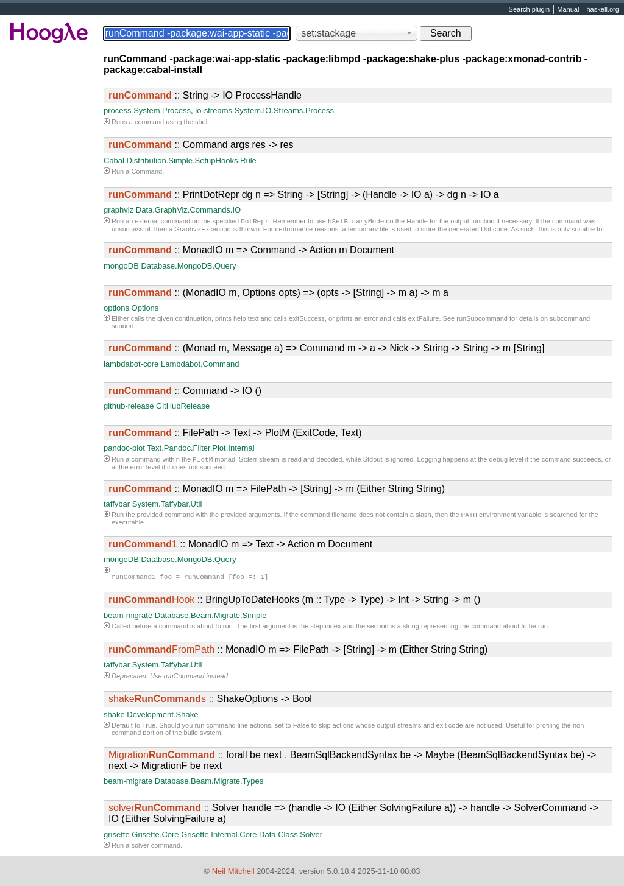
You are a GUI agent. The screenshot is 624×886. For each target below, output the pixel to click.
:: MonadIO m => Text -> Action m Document (240, 544)
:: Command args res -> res (201, 144)
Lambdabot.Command (200, 363)
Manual (568, 9)
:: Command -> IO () (184, 390)
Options (145, 307)
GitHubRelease (183, 405)
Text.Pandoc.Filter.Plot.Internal (200, 447)
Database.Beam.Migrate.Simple (211, 615)
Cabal (114, 160)
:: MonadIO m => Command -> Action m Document (251, 250)
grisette (117, 834)
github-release (129, 405)
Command (146, 171)
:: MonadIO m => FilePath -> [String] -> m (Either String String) (276, 488)
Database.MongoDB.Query (188, 265)
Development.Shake (162, 714)
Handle (417, 222)
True (148, 725)
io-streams (213, 110)
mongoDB (121, 265)
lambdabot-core (131, 363)
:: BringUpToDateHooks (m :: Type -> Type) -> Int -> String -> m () (294, 599)
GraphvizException (202, 230)
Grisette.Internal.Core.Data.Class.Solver (251, 834)
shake (114, 714)
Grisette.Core (155, 834)
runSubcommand (482, 318)
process (118, 110)
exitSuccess (307, 318)
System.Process (162, 110)
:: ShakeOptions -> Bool (210, 699)
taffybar (117, 503)
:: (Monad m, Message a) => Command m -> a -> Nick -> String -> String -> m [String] (326, 348)
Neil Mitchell (233, 871)
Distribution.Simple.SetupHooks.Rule (192, 160)
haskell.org (602, 9)
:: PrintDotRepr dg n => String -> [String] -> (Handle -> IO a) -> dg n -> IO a (303, 194)
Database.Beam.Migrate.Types (209, 781)
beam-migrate (128, 615)
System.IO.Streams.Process (284, 110)
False (301, 725)
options (116, 307)
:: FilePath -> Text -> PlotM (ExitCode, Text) (235, 432)
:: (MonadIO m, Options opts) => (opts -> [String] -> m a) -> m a (278, 292)
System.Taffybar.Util (167, 503)
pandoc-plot (124, 447)
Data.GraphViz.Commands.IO (188, 209)
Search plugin (529, 9)
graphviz (118, 209)
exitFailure (423, 318)
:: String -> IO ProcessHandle (205, 95)
